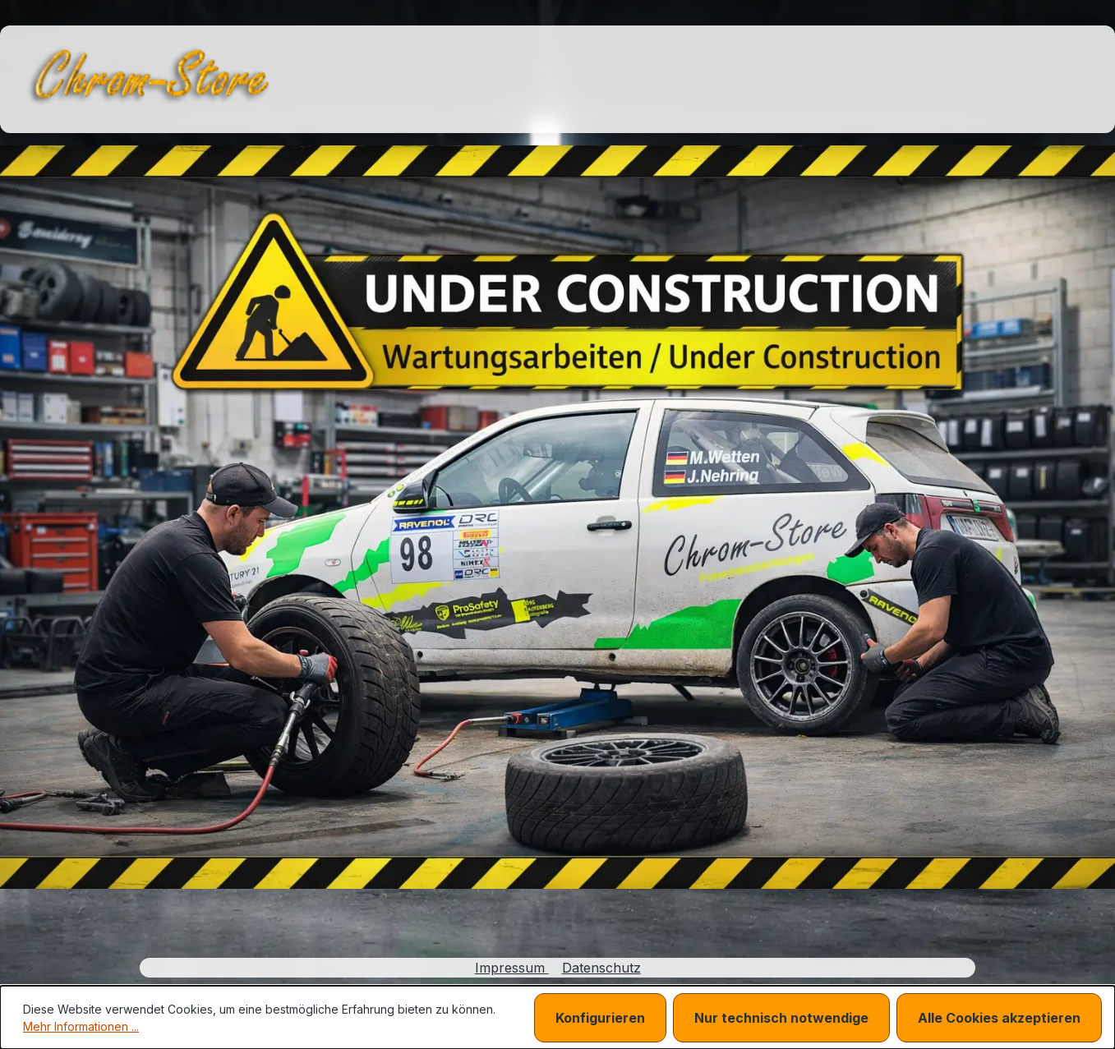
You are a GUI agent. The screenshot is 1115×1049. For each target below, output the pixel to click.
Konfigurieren (600, 1018)
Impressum (512, 967)
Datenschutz (601, 967)
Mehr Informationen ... (81, 1026)
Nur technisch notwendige (781, 1018)
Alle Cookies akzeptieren (999, 1018)
